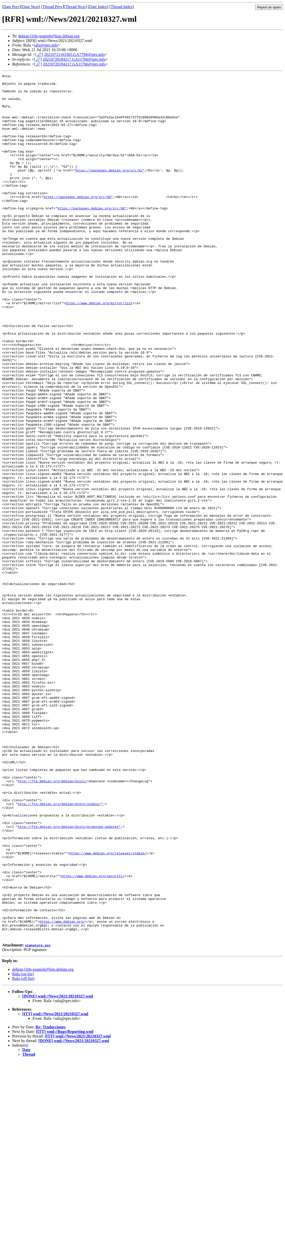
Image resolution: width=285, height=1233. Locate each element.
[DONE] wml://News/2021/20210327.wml (57, 1168)
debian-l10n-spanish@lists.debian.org (49, 36)
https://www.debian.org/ (62, 1090)
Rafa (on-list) (23, 1146)
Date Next (30, 7)
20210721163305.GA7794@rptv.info (74, 54)
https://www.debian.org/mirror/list (98, 348)
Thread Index (121, 7)
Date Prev (11, 7)
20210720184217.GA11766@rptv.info (74, 59)
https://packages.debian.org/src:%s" (109, 189)
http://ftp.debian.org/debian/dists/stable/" (60, 949)
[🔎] (39, 54)
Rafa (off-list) (23, 1151)
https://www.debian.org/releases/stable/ (107, 1008)
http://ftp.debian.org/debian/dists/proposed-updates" (69, 977)
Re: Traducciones (50, 1199)
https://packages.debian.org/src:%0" (78, 221)
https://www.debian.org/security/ (93, 1036)
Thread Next (75, 7)
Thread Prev (52, 7)
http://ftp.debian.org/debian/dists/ (52, 922)
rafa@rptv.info (46, 45)
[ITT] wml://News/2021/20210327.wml (55, 1186)
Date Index (98, 7)
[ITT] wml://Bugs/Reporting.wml (64, 1204)
